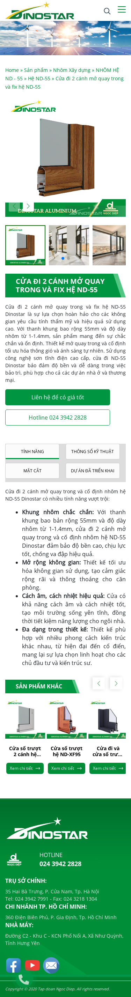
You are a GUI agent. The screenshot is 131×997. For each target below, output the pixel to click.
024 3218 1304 (79, 898)
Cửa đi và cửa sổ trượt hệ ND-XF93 (108, 752)
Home (12, 70)
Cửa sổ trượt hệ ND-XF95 (66, 752)
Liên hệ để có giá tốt (57, 397)
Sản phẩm (36, 70)
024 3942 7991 (31, 898)
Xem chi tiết (25, 768)
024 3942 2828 (60, 863)
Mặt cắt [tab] (32, 471)
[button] (28, 206)
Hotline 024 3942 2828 (58, 417)
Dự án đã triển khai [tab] (92, 471)
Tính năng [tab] (32, 452)
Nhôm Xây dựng (71, 70)
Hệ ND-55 (39, 78)
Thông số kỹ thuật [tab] (92, 452)
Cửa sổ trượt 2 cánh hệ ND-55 (25, 752)
